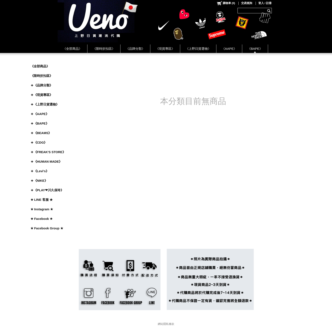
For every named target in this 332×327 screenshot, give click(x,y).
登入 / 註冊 (265, 3)
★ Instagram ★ (41, 209)
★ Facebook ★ (41, 218)
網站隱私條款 (166, 324)
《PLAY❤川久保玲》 (49, 190)
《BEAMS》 (42, 133)
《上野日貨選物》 (198, 48)
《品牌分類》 (135, 48)
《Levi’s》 (41, 171)
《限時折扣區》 (104, 48)
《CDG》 (40, 142)
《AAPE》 (229, 48)
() (225, 3)
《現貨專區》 (165, 48)
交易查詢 (246, 3)
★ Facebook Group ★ (46, 228)
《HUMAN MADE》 (48, 161)
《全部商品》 (72, 48)
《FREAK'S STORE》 (50, 152)
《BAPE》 (255, 48)
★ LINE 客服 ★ (41, 199)
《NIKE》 (41, 180)
